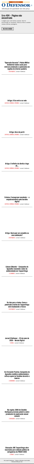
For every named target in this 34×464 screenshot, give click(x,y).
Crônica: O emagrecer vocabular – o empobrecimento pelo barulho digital (17, 199)
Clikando (12, 273)
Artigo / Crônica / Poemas (12, 103)
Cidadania (12, 380)
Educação (12, 418)
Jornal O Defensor (20, 71)
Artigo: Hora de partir (17, 132)
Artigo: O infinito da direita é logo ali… (17, 165)
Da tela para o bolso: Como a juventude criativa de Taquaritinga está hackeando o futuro (17, 304)
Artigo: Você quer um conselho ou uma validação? (17, 234)
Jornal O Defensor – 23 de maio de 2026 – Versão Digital (17, 339)
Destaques (12, 71)
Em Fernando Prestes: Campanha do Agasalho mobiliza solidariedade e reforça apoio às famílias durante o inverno (17, 375)
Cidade (12, 454)
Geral (12, 343)
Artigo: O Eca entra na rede (17, 100)
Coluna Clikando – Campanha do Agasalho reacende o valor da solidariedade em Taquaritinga (17, 269)
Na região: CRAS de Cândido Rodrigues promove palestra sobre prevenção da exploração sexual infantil (17, 413)
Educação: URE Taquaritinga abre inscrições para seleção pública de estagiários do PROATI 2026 (17, 450)
